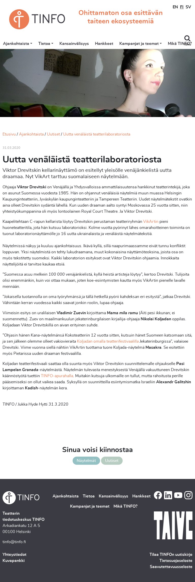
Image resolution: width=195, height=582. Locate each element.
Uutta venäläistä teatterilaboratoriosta (96, 134)
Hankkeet (104, 44)
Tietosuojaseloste (175, 561)
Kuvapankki (14, 561)
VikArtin (150, 222)
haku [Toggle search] (187, 44)
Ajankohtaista (16, 44)
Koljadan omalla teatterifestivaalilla (108, 341)
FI (182, 7)
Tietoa (44, 44)
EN (175, 7)
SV (188, 7)
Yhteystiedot (14, 555)
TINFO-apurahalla (57, 376)
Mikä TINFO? (180, 44)
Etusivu (9, 134)
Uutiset (53, 134)
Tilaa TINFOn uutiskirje (171, 555)
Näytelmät (86, 461)
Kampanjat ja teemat (139, 44)
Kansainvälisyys (74, 44)
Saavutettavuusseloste (171, 567)
